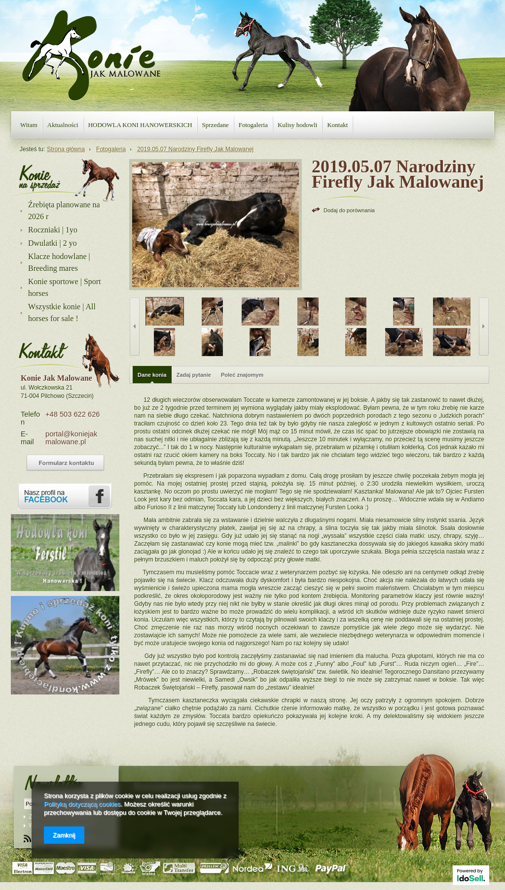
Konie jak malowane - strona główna (91, 55)
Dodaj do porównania (349, 210)
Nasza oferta (39, 177)
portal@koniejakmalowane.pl (71, 438)
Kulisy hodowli (298, 125)
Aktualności (62, 125)
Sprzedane (215, 125)
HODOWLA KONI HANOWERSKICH (140, 125)
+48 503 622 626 (72, 414)
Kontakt (337, 125)
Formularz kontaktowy (65, 463)
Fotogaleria (253, 125)
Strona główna (66, 149)
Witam (28, 125)
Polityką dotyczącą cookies (82, 804)
